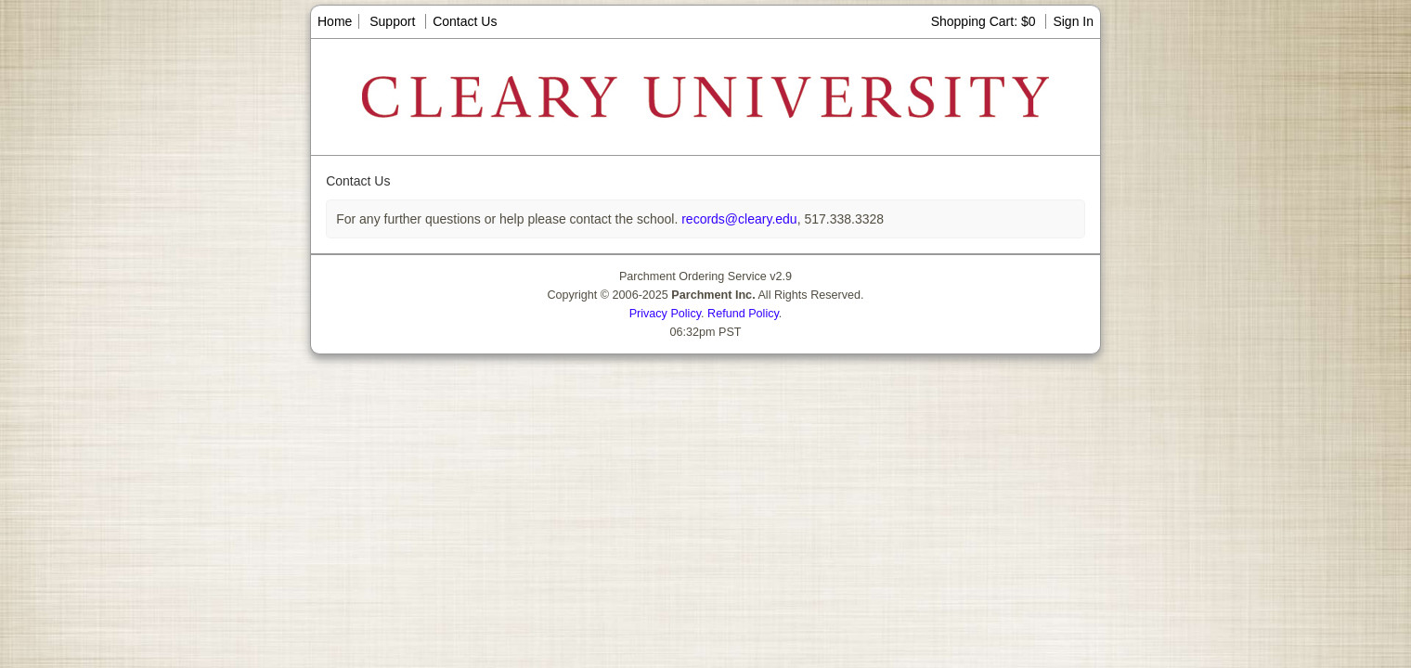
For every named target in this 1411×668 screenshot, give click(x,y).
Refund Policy (743, 313)
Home (334, 21)
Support (392, 21)
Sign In (1073, 21)
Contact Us (465, 21)
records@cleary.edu (737, 219)
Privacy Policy (665, 313)
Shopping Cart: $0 (985, 21)
